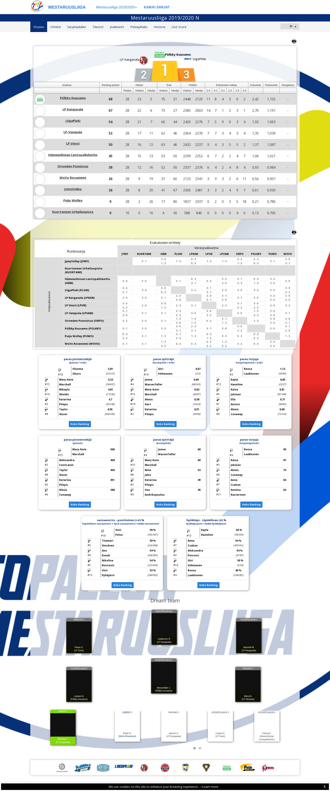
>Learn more (209, 787)
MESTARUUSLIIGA (67, 7)
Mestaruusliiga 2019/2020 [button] (116, 7)
